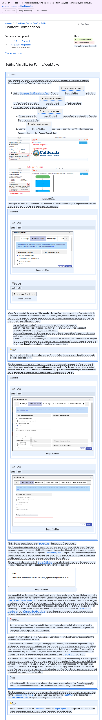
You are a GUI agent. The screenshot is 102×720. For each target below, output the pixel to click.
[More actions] (94, 10)
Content (8, 9)
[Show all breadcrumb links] (14, 9)
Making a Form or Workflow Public (32, 9)
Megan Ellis (16, 31)
